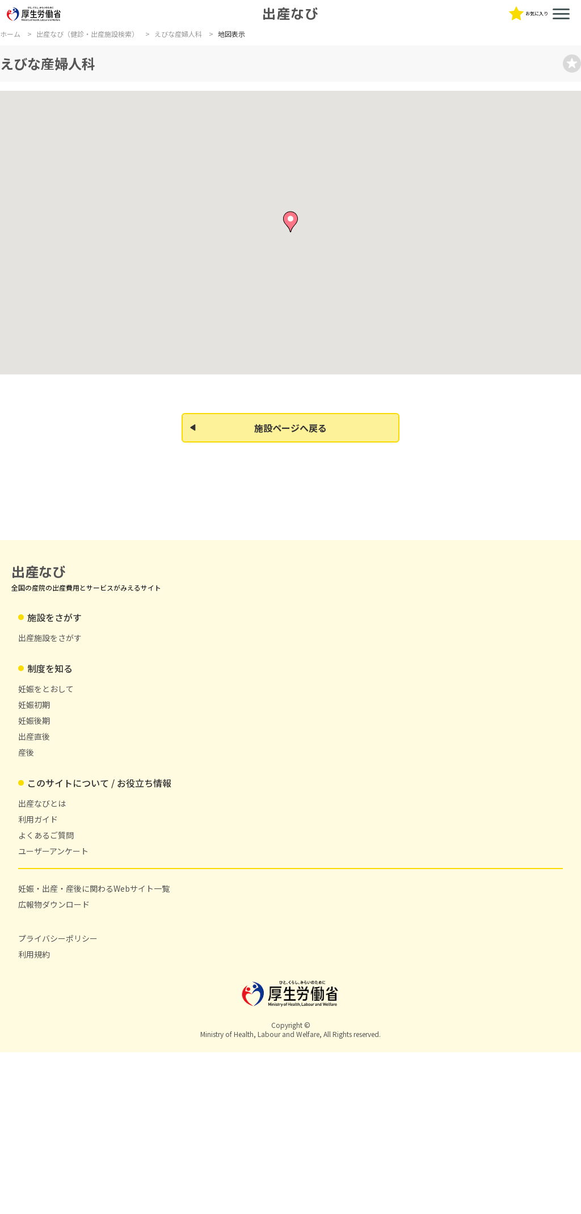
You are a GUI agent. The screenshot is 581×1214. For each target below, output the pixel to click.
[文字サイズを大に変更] (367, 38)
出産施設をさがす (140, 914)
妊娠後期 (233, 946)
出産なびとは (185, 82)
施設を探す (20, 82)
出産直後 (233, 962)
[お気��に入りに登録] (519, 162)
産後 (225, 978)
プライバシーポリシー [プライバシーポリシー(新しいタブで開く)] (433, 1050)
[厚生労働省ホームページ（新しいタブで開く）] (34, 33)
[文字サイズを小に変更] (328, 38)
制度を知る (78, 82)
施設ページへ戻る (258, 710)
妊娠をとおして (245, 914)
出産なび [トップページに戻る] (126, 21)
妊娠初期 (233, 930)
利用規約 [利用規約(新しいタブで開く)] (410, 1066)
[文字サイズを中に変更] (348, 38)
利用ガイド (243, 82)
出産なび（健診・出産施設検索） (87, 129)
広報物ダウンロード (246, 1066)
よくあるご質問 (304, 82)
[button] (290, 413)
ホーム (10, 129)
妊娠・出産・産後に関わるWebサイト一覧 (505, 82)
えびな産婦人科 (178, 129)
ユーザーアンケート (381, 82)
